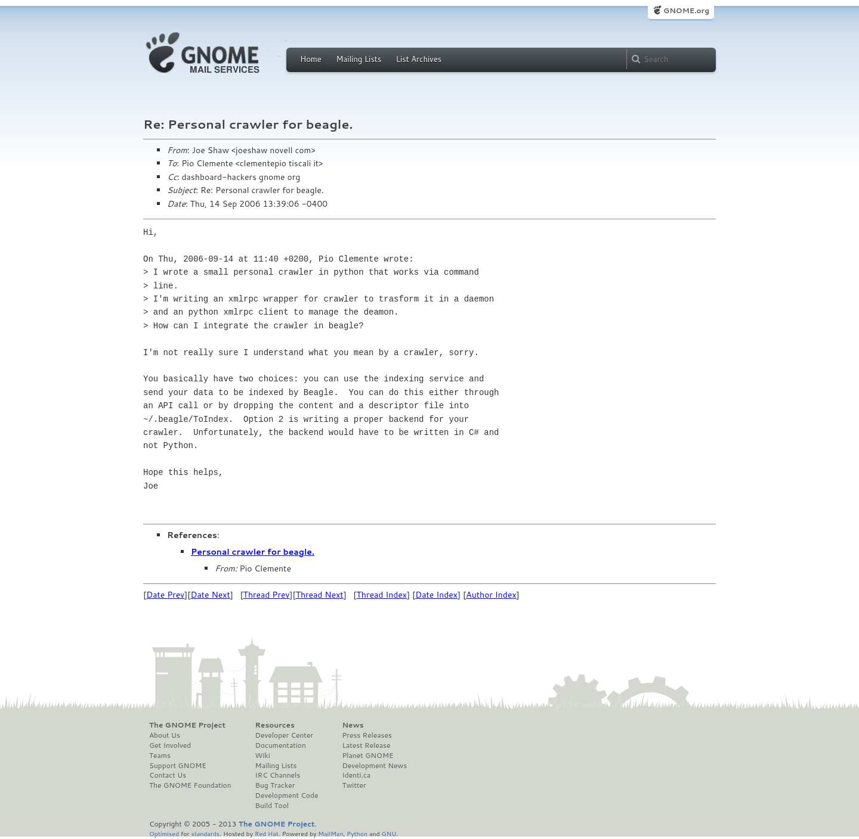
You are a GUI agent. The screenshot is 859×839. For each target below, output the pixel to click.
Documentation (280, 745)
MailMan (330, 833)
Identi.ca (356, 775)
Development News (374, 765)
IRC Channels (278, 775)
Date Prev (165, 595)
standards (205, 833)
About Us (164, 735)
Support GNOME (177, 765)
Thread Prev (266, 595)
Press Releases (366, 735)
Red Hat (267, 833)
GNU (389, 833)
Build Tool (272, 805)
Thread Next (320, 595)
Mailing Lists (358, 59)
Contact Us (167, 775)
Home (311, 59)
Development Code (287, 795)
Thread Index (382, 595)
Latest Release (366, 745)
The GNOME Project (187, 725)
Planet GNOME (367, 755)
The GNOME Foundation (190, 785)
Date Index (436, 595)
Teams (160, 755)
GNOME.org (686, 10)
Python (357, 833)
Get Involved (170, 745)
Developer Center (284, 735)
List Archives (418, 59)
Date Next (210, 595)
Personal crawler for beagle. (252, 552)
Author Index (491, 595)
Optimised (164, 833)
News (352, 725)
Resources (275, 725)
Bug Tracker (275, 785)
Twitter (354, 785)
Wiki (262, 755)
